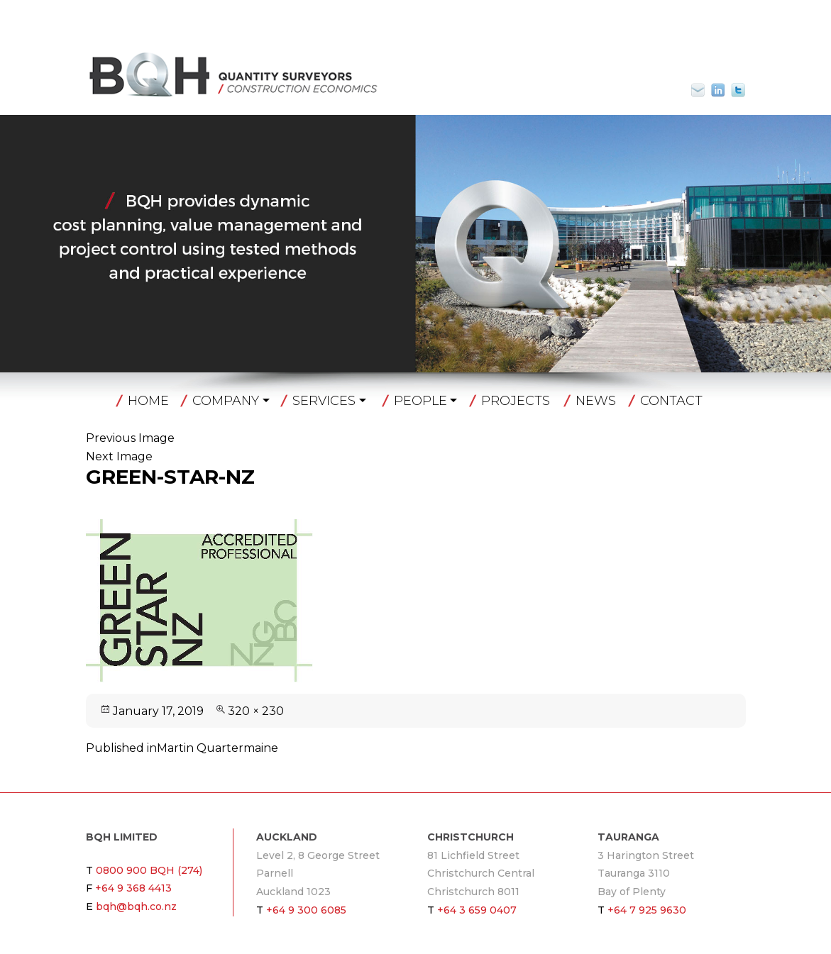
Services (324, 401)
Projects (515, 401)
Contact (671, 401)
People (420, 401)
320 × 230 (256, 711)
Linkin (718, 90)
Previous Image (130, 438)
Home (148, 401)
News (596, 401)
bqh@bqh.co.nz (704, 90)
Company (225, 401)
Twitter (738, 90)
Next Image (119, 456)
